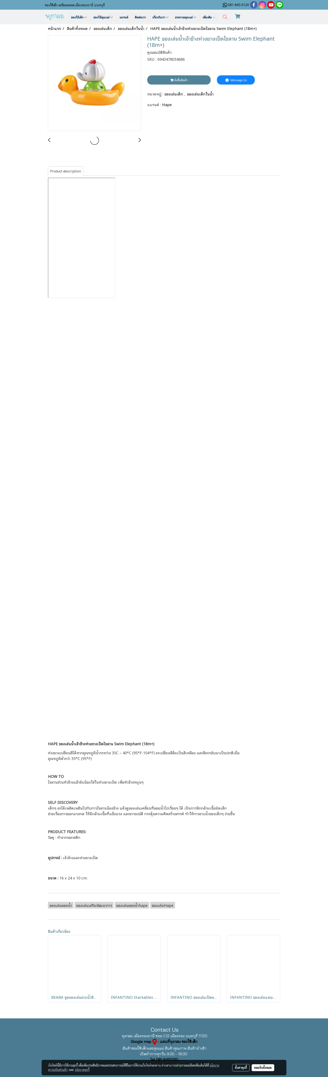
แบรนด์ (123, 17)
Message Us (236, 79)
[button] (225, 17)
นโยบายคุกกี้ (82, 1070)
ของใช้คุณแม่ (103, 17)
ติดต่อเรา (140, 17)
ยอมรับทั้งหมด (263, 1067)
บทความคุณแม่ (185, 17)
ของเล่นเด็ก (174, 94)
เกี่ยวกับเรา (160, 17)
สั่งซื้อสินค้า (179, 79)
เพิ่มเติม (208, 17)
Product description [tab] (65, 171)
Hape (167, 104)
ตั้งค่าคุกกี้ (241, 1067)
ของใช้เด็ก (79, 17)
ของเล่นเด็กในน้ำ (200, 94)
